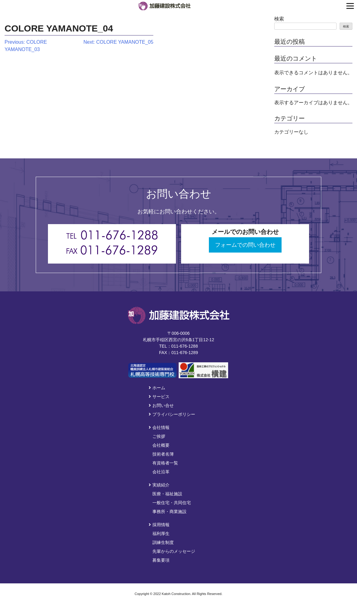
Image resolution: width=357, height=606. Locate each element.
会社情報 (159, 427)
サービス (159, 396)
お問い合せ (161, 405)
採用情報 (159, 524)
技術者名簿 (163, 454)
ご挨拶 (158, 436)
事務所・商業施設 (169, 511)
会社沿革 (160, 471)
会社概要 (160, 445)
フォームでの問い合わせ (245, 245)
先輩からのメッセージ (173, 551)
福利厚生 (160, 533)
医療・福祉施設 (167, 493)
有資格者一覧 (165, 462)
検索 (279, 18)
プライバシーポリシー (172, 414)
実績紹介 (159, 484)
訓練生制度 (163, 542)
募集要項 (160, 560)
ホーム (157, 387)
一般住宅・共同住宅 (171, 502)
